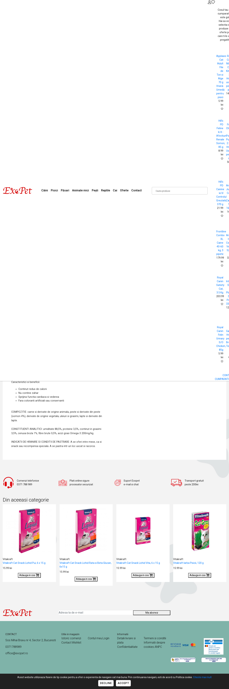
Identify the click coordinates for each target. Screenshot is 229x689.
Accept (123, 683)
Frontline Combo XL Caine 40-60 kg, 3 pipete (221, 242)
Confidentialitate (127, 647)
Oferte (124, 190)
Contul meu (95, 638)
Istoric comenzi (71, 638)
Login (106, 638)
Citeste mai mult (202, 677)
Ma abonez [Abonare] (151, 612)
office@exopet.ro (16, 653)
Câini (44, 190)
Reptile (105, 190)
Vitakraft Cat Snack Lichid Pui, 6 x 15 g (24, 562)
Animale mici (80, 190)
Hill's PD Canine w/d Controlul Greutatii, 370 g (221, 193)
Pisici (54, 190)
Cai (115, 190)
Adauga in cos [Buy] (29, 575)
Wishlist (76, 642)
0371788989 (13, 647)
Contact (136, 190)
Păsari (65, 190)
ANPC (158, 647)
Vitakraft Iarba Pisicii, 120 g (188, 562)
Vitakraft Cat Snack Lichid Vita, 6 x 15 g (138, 562)
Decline (106, 683)
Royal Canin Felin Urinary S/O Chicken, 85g (221, 338)
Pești (95, 190)
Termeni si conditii (155, 638)
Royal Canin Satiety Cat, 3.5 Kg (220, 285)
